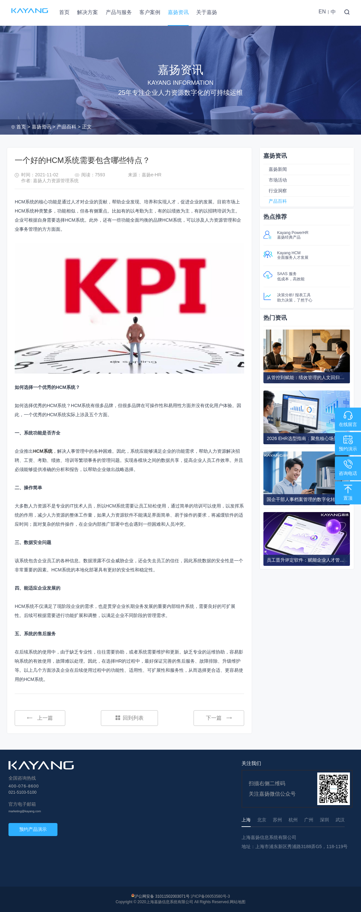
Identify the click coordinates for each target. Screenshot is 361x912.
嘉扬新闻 (278, 169)
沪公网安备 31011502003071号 (162, 896)
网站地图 (237, 902)
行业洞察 (278, 190)
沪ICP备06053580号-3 (210, 896)
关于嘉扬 (206, 12)
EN (322, 11)
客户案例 (149, 12)
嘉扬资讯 (178, 12)
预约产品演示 (33, 829)
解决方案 (87, 12)
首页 (64, 12)
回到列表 (130, 718)
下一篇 (219, 718)
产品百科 (66, 126)
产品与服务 (119, 12)
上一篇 (40, 718)
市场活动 (278, 180)
